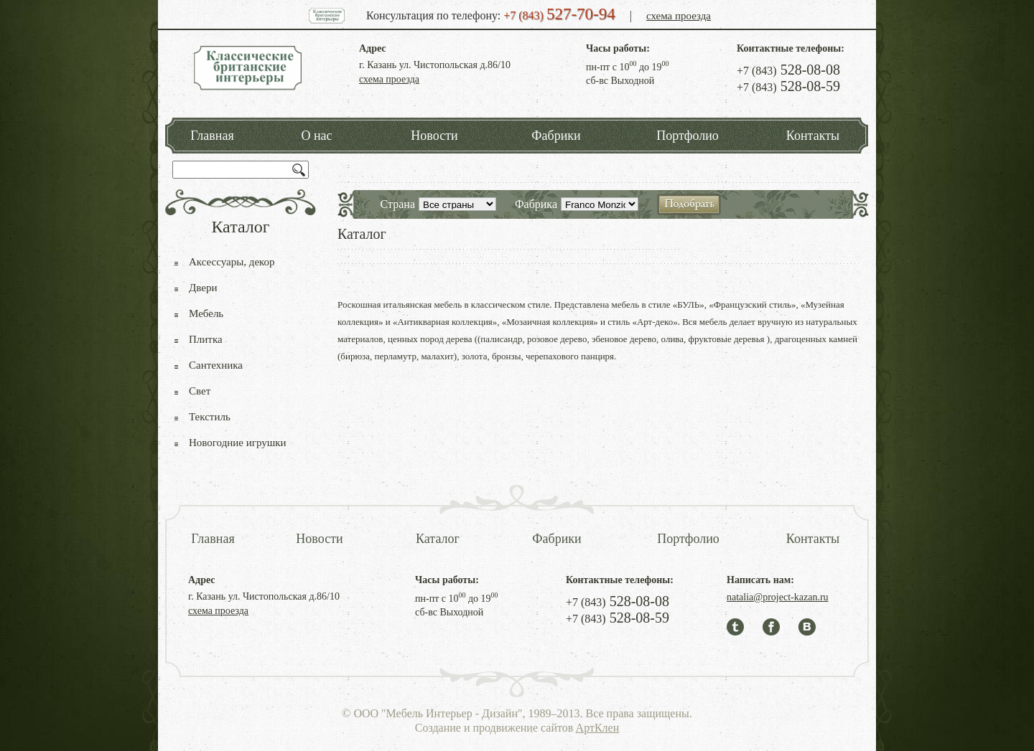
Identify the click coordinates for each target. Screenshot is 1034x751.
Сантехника (216, 365)
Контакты (812, 135)
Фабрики (555, 135)
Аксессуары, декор (232, 262)
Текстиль (209, 416)
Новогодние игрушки (238, 442)
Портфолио (687, 135)
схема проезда (678, 16)
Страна (398, 204)
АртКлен (598, 728)
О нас (316, 135)
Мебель (206, 313)
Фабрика (536, 204)
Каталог (438, 539)
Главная (211, 135)
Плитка (206, 339)
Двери (203, 287)
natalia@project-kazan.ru (778, 597)
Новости (434, 135)
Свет (199, 391)
